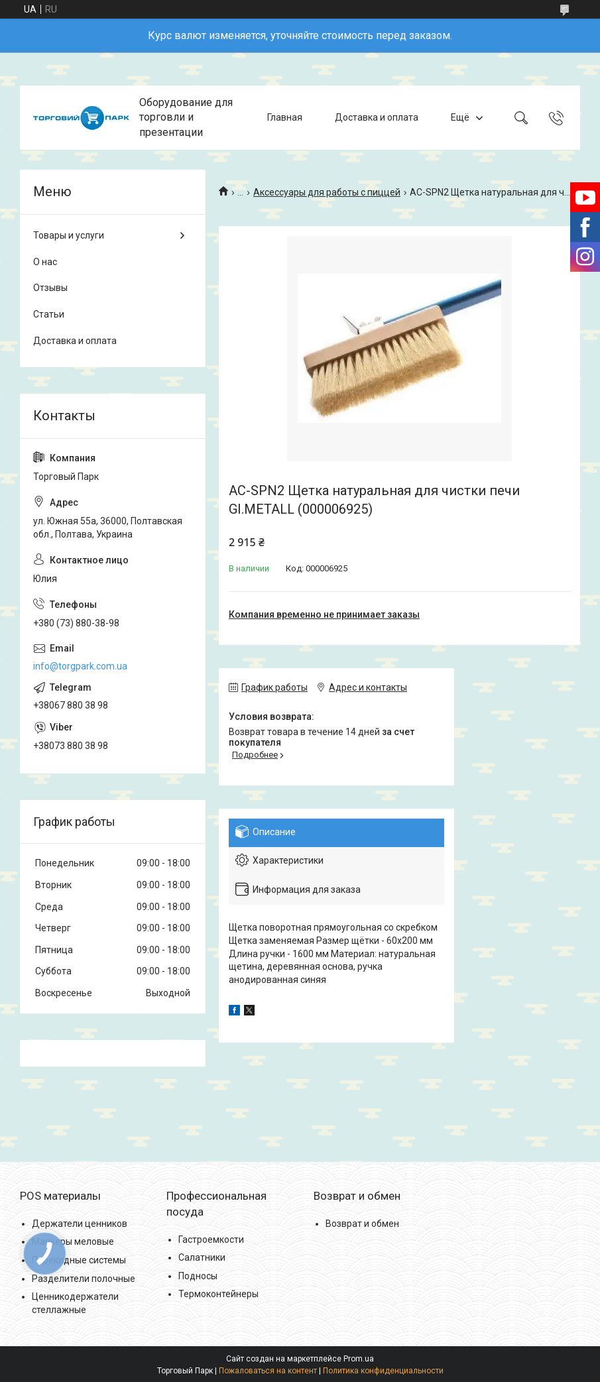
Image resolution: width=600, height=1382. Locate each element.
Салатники (201, 1257)
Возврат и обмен (362, 1223)
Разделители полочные (83, 1278)
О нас (45, 262)
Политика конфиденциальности (383, 1370)
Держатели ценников (79, 1223)
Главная (284, 117)
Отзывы (50, 287)
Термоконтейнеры (218, 1294)
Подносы (197, 1276)
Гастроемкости (211, 1239)
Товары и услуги (68, 235)
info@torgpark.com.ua (80, 666)
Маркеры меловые (73, 1241)
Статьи (48, 314)
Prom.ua (358, 1358)
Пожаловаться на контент (268, 1370)
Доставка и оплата (376, 117)
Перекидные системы (79, 1260)
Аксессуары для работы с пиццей (326, 192)
